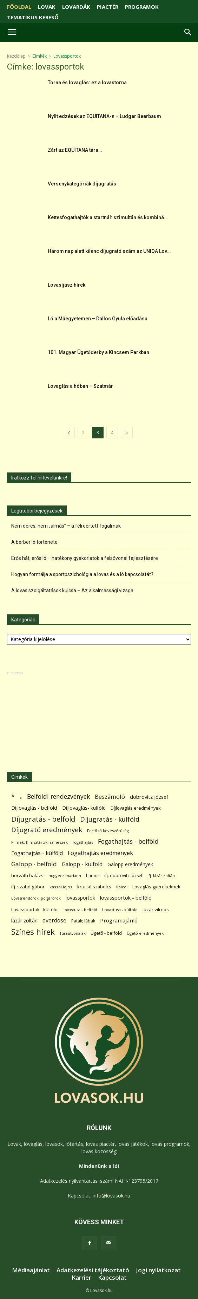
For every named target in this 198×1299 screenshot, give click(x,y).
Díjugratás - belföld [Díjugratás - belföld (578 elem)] (43, 819)
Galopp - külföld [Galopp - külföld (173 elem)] (82, 864)
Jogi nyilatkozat (158, 1270)
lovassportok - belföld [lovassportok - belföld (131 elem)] (126, 897)
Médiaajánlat (31, 1270)
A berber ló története (34, 542)
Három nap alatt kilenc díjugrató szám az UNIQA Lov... (109, 251)
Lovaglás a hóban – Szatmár (80, 386)
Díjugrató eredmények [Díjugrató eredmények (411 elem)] (46, 830)
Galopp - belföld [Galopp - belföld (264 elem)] (34, 864)
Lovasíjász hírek (66, 285)
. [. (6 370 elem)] (21, 795)
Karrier (81, 1277)
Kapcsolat (112, 1277)
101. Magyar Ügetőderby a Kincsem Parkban (98, 352)
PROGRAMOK (142, 6)
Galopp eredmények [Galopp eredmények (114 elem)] (130, 864)
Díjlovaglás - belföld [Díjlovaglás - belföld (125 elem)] (34, 807)
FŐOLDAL (19, 6)
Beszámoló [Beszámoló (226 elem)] (110, 796)
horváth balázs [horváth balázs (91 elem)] (27, 875)
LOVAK (46, 6)
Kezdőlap (16, 56)
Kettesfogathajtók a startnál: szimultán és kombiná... (108, 217)
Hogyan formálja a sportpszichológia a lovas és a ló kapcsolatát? (82, 574)
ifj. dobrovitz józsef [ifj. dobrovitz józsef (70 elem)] (123, 876)
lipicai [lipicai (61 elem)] (121, 886)
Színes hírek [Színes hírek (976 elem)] (33, 931)
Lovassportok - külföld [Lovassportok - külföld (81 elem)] (34, 910)
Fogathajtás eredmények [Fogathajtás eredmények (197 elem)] (100, 853)
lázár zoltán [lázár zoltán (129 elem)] (24, 920)
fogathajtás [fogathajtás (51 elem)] (83, 842)
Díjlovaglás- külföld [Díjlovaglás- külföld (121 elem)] (84, 807)
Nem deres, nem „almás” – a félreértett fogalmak (66, 526)
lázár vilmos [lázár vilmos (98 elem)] (156, 909)
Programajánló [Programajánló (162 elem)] (119, 920)
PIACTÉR (107, 6)
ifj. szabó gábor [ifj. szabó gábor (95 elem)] (28, 886)
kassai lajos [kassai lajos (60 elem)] (61, 886)
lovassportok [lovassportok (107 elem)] (80, 897)
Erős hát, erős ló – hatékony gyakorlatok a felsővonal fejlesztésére (84, 558)
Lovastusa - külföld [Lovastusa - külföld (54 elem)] (120, 909)
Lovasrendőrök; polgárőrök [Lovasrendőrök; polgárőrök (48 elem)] (36, 898)
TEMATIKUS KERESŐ (33, 17)
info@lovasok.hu (111, 1195)
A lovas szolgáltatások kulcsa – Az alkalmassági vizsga (72, 590)
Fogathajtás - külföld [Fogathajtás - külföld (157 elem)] (37, 852)
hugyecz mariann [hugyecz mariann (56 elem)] (64, 875)
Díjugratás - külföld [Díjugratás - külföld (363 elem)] (109, 819)
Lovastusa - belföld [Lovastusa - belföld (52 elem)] (79, 909)
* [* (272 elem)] (13, 796)
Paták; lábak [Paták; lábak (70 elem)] (83, 921)
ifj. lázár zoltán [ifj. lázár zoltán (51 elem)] (161, 875)
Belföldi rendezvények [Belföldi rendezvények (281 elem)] (58, 796)
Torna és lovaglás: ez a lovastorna (87, 82)
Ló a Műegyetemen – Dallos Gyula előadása (97, 318)
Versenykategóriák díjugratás (82, 184)
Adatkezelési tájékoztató (93, 1270)
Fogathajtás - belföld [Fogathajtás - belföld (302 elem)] (128, 841)
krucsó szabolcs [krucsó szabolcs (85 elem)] (94, 886)
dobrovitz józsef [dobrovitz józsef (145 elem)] (149, 796)
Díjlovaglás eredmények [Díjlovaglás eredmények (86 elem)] (136, 808)
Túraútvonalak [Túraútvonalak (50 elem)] (73, 933)
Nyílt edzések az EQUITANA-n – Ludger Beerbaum (104, 116)
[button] (188, 32)
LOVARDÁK (76, 6)
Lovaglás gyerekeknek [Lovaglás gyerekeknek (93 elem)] (156, 886)
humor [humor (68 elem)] (92, 876)
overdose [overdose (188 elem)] (54, 920)
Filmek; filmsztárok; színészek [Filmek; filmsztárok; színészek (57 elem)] (39, 842)
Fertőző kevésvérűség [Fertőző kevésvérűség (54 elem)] (108, 830)
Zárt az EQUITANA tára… (75, 150)
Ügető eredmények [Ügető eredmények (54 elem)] (145, 933)
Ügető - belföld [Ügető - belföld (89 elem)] (106, 933)
